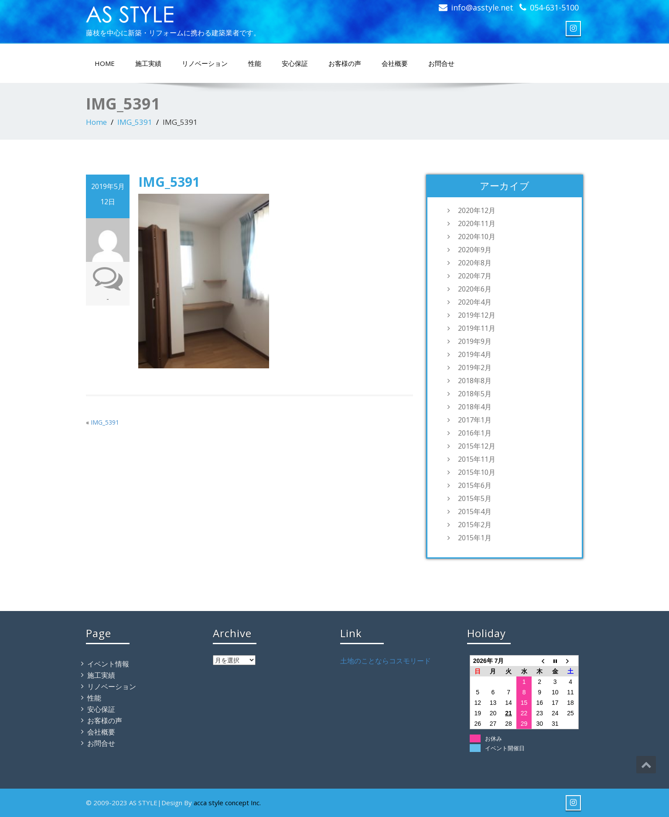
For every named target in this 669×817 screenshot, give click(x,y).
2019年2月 (475, 367)
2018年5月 (475, 393)
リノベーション (205, 63)
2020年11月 (476, 223)
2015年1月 (475, 537)
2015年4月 (475, 511)
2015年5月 (475, 498)
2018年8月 (475, 380)
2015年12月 (476, 446)
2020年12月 (476, 210)
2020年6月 (475, 289)
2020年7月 (475, 275)
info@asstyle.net (482, 7)
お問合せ (441, 63)
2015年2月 (475, 524)
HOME (105, 63)
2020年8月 (475, 262)
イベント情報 (108, 664)
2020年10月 (476, 236)
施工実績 (148, 63)
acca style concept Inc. (227, 802)
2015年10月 (476, 472)
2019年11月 (476, 328)
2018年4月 (475, 406)
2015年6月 (475, 485)
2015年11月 (476, 459)
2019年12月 (476, 315)
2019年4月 (475, 354)
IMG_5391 (134, 122)
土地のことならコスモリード (385, 661)
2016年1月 (475, 433)
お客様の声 (344, 63)
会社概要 (395, 63)
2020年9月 (475, 249)
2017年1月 (475, 419)
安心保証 (295, 63)
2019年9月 (475, 341)
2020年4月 (475, 302)
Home (96, 122)
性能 (254, 63)
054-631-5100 (554, 7)
